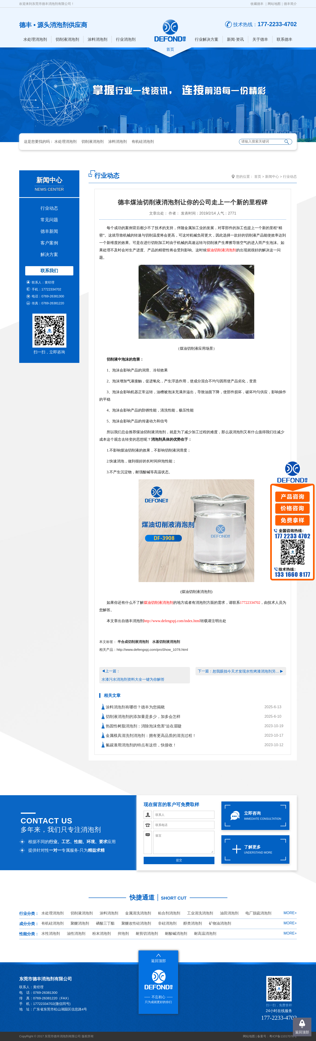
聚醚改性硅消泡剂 (136, 923)
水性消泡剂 (50, 933)
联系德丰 (284, 39)
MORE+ (290, 913)
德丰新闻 (49, 231)
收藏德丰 (257, 4)
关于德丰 (260, 39)
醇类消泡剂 (192, 923)
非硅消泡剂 (167, 923)
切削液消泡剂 (67, 39)
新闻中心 (272, 176)
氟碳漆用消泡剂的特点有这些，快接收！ (139, 745)
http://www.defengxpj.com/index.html (172, 621)
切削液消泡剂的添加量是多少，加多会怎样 (141, 716)
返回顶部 (302, 1032)
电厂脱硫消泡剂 (258, 913)
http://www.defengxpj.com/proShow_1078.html (152, 649)
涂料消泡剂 (97, 39)
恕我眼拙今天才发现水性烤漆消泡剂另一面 (246, 671)
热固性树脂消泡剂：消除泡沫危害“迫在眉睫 (142, 726)
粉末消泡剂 (101, 933)
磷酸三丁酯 (105, 923)
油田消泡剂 (229, 913)
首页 (257, 176)
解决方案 (49, 254)
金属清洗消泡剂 (138, 913)
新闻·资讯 (235, 39)
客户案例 (49, 242)
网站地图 (274, 4)
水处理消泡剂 (35, 39)
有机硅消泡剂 (143, 141)
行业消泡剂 (126, 39)
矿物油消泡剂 (220, 923)
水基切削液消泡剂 (166, 642)
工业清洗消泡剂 (200, 913)
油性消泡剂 (76, 933)
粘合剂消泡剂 (169, 913)
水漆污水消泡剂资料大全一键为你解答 (133, 679)
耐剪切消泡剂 (147, 933)
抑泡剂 (123, 933)
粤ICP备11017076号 (283, 1036)
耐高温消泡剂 (205, 933)
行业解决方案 (206, 39)
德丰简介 (290, 4)
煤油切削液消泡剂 (221, 250)
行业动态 (49, 208)
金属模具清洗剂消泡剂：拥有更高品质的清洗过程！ (149, 735)
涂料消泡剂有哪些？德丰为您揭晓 (133, 707)
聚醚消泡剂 (80, 923)
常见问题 (49, 219)
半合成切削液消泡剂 (133, 642)
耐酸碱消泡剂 (176, 933)
